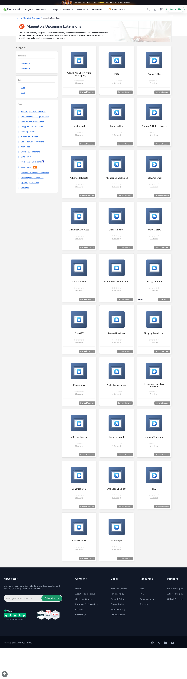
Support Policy (118, 640)
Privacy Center (118, 645)
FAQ (142, 625)
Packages (23, 189)
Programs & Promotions (86, 635)
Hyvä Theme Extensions (31, 163)
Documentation (147, 630)
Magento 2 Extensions (35, 10)
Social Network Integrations (31, 143)
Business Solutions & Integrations (33, 174)
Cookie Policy (117, 635)
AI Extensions (27, 168)
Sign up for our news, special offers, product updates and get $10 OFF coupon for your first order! (32, 618)
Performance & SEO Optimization (33, 118)
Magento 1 (24, 69)
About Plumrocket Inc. (86, 625)
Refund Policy (117, 630)
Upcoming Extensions (28, 184)
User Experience (26, 133)
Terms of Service (119, 619)
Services (81, 10)
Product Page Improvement (31, 123)
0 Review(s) (79, 86)
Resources (97, 10)
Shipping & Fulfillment (29, 153)
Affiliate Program (175, 625)
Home (78, 619)
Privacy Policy (117, 625)
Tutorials (144, 635)
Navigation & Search (28, 138)
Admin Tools (24, 148)
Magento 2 (24, 64)
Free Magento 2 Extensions (31, 179)
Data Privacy (24, 158)
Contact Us (80, 645)
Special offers (117, 10)
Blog (142, 619)
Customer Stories (83, 630)
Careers (79, 640)
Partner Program (175, 619)
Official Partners (175, 630)
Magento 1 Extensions (63, 10)
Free (21, 89)
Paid (21, 94)
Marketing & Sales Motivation (32, 113)
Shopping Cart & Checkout (30, 128)
